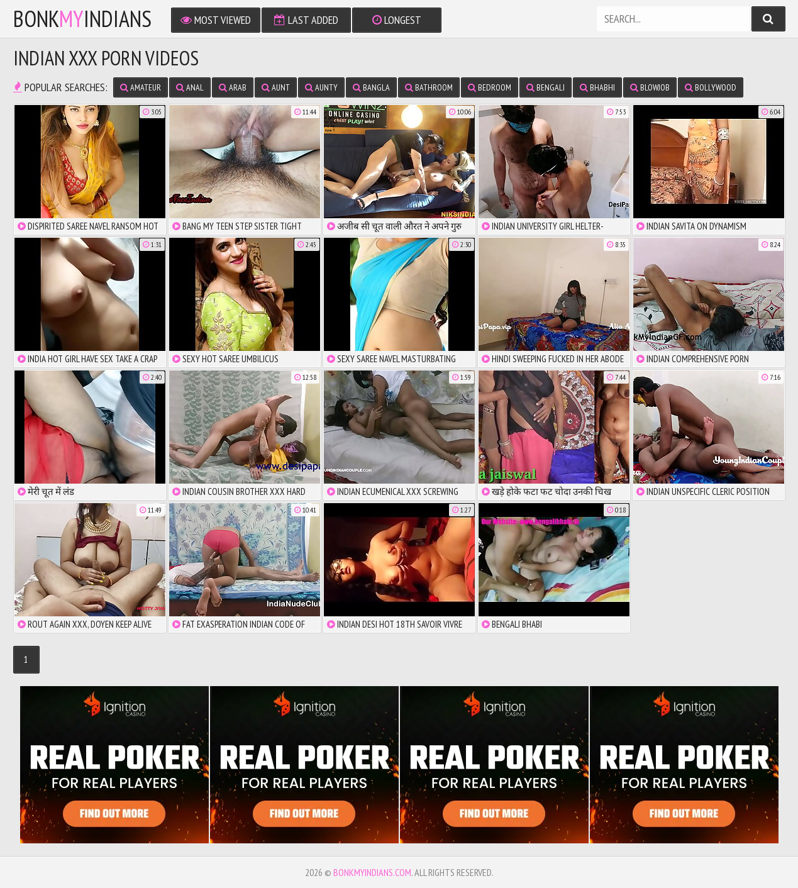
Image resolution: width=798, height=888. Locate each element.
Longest (396, 20)
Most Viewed (215, 20)
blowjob (650, 87)
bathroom (429, 87)
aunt (276, 87)
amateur (140, 87)
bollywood (710, 87)
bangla (371, 87)
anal (190, 87)
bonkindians (82, 18)
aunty (321, 87)
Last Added (306, 20)
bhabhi (597, 87)
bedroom (489, 87)
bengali (545, 87)
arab (233, 87)
